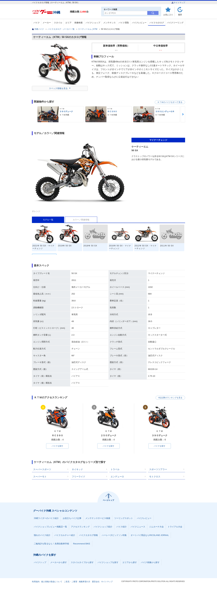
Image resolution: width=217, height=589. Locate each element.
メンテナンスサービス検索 (97, 518)
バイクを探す (57, 446)
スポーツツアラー (158, 469)
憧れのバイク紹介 (42, 535)
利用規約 (36, 582)
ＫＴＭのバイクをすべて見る (169, 102)
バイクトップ (40, 562)
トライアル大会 (175, 526)
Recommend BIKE (81, 543)
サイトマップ (178, 2)
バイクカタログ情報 (88, 535)
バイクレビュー (139, 22)
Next (183, 114)
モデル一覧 (48, 220)
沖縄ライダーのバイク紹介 (46, 518)
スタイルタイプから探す (82, 562)
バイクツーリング (175, 22)
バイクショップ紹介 (103, 526)
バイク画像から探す (150, 562)
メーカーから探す (58, 562)
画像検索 (78, 22)
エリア (68, 22)
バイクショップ (93, 22)
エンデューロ (117, 476)
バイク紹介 (121, 526)
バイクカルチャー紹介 (64, 535)
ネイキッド (77, 469)
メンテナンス (109, 22)
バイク (37, 22)
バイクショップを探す (108, 562)
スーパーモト (40, 476)
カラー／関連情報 (81, 220)
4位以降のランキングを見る (170, 398)
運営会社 (96, 582)
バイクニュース (138, 526)
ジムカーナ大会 (156, 526)
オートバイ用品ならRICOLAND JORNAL (150, 535)
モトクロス (154, 476)
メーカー (47, 22)
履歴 (180, 15)
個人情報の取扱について (51, 582)
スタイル (58, 22)
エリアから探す (129, 562)
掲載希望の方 (84, 582)
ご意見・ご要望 (70, 582)
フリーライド (78, 476)
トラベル (115, 469)
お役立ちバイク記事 (72, 518)
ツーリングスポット (123, 518)
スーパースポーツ (42, 469)
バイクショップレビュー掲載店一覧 (50, 526)
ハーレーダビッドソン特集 (114, 535)
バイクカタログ (157, 22)
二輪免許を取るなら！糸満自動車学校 (51, 543)
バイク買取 (124, 22)
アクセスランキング (80, 526)
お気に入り (168, 15)
